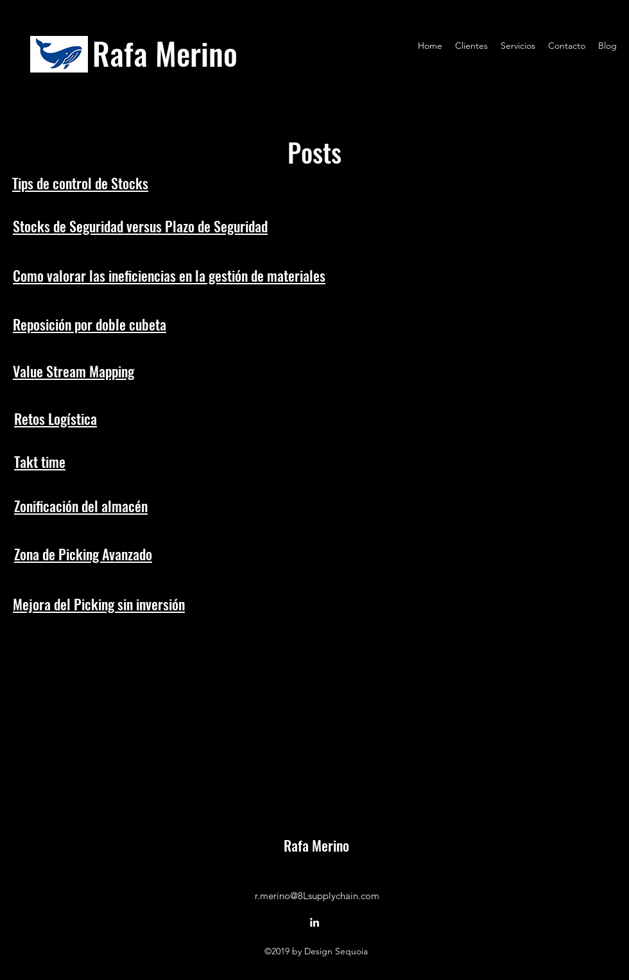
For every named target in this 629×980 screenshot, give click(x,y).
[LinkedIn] (314, 922)
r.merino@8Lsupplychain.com (317, 896)
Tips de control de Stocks (80, 183)
